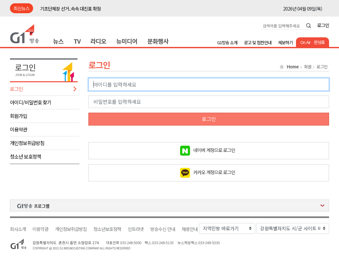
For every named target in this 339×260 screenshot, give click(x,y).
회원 (307, 66)
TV (76, 41)
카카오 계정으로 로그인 (214, 171)
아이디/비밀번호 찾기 (30, 102)
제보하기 (285, 42)
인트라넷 (136, 229)
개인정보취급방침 (27, 142)
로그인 (323, 25)
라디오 (98, 41)
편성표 (319, 42)
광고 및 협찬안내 (257, 42)
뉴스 (58, 41)
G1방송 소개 (227, 42)
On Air (305, 42)
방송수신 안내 (162, 229)
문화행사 (158, 41)
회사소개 (18, 229)
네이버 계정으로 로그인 (214, 149)
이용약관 (18, 129)
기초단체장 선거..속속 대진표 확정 (70, 8)
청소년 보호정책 (25, 156)
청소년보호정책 (107, 229)
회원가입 (18, 115)
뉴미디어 (126, 41)
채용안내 (190, 229)
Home (293, 66)
